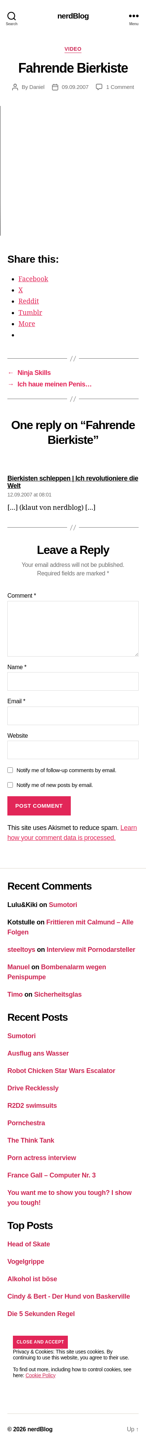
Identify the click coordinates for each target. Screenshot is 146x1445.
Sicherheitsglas (58, 994)
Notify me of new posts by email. (55, 785)
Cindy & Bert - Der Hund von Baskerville (68, 1296)
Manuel (18, 967)
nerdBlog (72, 16)
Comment (21, 595)
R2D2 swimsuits (32, 1105)
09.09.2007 (75, 87)
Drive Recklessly (33, 1088)
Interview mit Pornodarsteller (91, 949)
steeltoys (21, 949)
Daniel (37, 87)
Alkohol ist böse (32, 1279)
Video (73, 49)
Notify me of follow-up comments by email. (67, 770)
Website (17, 736)
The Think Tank (30, 1140)
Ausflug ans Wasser (38, 1053)
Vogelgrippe (25, 1261)
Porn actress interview (41, 1158)
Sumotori (63, 904)
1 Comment (120, 87)
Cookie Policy (40, 1375)
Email (16, 701)
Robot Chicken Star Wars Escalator (61, 1070)
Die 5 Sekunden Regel (41, 1314)
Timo (15, 994)
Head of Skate (28, 1244)
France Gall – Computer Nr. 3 (51, 1175)
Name (17, 667)
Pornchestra (26, 1123)
